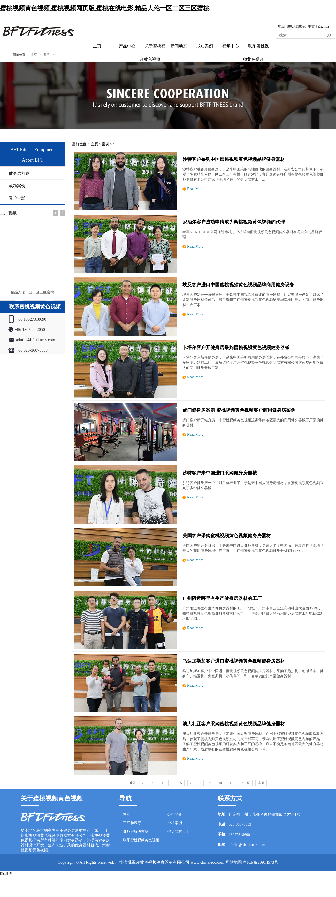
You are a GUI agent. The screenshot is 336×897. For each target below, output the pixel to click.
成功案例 (204, 46)
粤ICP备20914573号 (260, 862)
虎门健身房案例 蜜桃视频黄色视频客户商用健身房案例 (238, 410)
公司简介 (174, 814)
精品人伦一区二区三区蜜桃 (32, 292)
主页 (97, 46)
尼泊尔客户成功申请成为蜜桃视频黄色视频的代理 (233, 222)
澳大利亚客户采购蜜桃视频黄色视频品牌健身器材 (233, 723)
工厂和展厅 (132, 823)
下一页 (245, 783)
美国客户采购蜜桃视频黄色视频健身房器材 (226, 535)
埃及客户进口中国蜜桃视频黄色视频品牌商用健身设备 (238, 284)
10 (220, 783)
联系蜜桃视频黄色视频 (141, 840)
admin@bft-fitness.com (247, 845)
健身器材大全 (178, 832)
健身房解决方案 (135, 832)
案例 (46, 55)
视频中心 (230, 46)
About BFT (32, 160)
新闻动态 (179, 46)
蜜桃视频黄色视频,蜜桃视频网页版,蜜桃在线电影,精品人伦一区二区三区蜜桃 (104, 8)
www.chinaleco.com (207, 862)
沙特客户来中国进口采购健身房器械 (219, 472)
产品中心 (127, 46)
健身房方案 (19, 173)
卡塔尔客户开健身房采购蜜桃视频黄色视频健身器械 (235, 347)
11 (231, 783)
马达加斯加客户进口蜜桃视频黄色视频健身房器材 (233, 661)
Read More (195, 189)
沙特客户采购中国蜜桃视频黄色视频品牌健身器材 (233, 159)
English (323, 26)
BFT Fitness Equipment (32, 149)
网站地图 (233, 862)
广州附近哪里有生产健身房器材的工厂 (222, 598)
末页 (261, 783)
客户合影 (17, 198)
